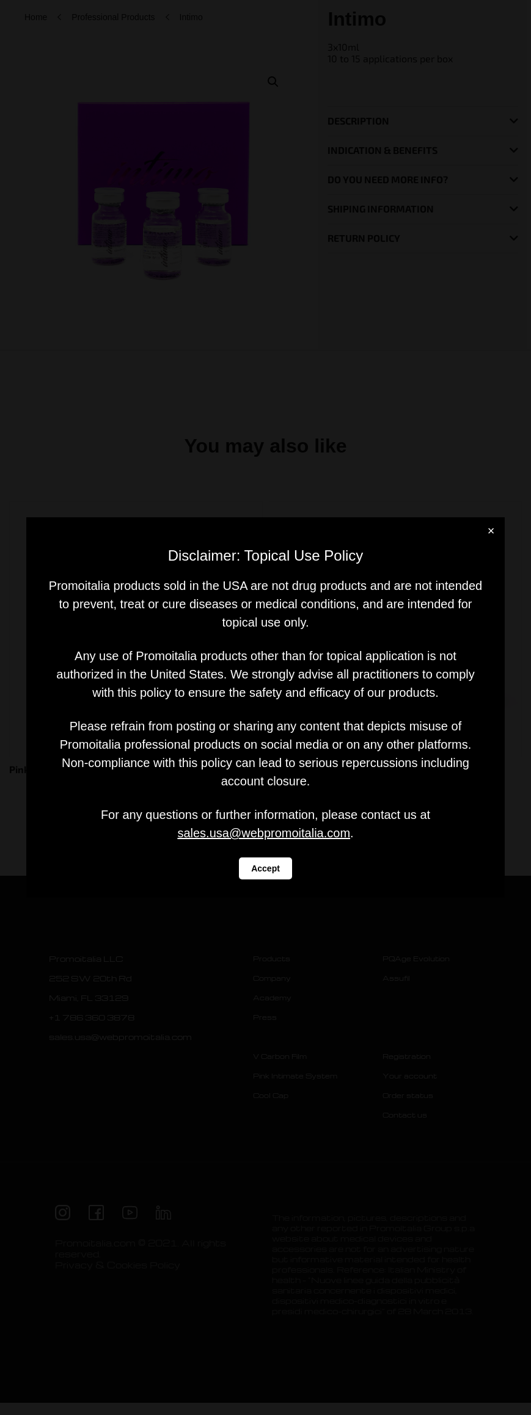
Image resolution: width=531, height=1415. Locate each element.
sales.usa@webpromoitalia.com (263, 833)
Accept (265, 868)
